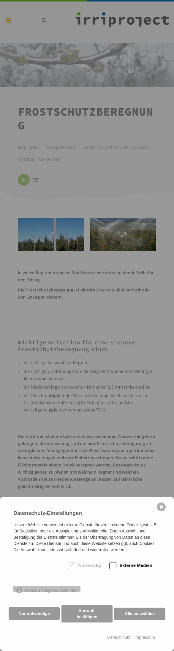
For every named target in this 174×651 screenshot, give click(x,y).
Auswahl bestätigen (87, 613)
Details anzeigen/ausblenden (51, 590)
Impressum (145, 637)
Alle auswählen (140, 613)
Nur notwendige (34, 613)
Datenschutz (118, 637)
